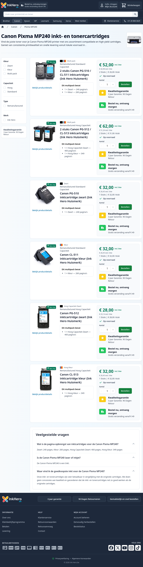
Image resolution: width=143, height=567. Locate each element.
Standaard (12, 91)
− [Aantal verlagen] (101, 84)
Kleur (9, 69)
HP (35, 21)
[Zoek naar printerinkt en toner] (135, 14)
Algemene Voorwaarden (81, 558)
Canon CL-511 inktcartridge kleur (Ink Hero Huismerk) (76, 258)
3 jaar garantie (54, 499)
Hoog (9, 87)
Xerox (68, 21)
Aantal (101, 80)
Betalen (5, 526)
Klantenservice (44, 517)
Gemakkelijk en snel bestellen (124, 499)
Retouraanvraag (45, 526)
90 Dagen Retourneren (89, 499)
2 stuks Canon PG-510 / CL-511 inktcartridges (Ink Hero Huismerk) (75, 74)
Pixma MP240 (30, 26)
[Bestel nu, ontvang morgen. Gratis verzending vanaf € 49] (34, 5)
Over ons (6, 517)
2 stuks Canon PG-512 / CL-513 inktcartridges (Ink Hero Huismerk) (75, 133)
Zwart (10, 65)
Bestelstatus (79, 526)
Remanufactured (15, 105)
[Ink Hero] (10, 5)
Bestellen (126, 85)
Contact (41, 531)
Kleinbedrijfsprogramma (13, 522)
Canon (17, 21)
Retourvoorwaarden (47, 522)
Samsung (57, 21)
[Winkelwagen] (131, 5)
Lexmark (45, 21)
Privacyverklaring (62, 558)
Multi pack (12, 73)
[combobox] (70, 14)
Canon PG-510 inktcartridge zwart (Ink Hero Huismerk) (76, 197)
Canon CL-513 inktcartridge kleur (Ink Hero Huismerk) (76, 378)
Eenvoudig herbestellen (84, 522)
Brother (6, 21)
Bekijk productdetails (42, 87)
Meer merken (80, 21)
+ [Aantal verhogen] (113, 84)
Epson (27, 21)
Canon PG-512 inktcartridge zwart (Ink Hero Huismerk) (76, 317)
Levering (6, 531)
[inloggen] (108, 5)
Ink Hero (11, 120)
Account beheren (81, 517)
